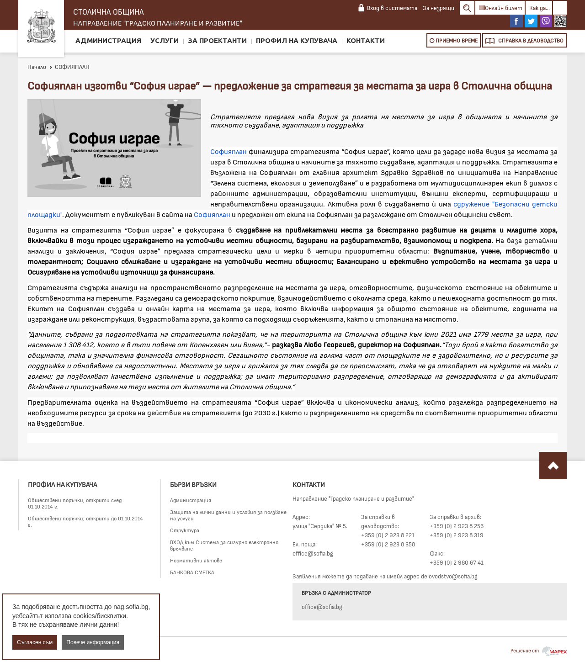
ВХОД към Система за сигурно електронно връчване (224, 545)
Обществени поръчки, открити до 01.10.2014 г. (85, 521)
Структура (184, 530)
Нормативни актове (196, 560)
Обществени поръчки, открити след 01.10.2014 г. (75, 503)
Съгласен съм (35, 642)
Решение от (539, 650)
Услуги (164, 40)
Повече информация (92, 642)
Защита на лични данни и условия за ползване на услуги (228, 514)
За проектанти (217, 40)
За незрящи (438, 7)
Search (467, 8)
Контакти (365, 40)
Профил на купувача (296, 40)
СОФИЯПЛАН (69, 66)
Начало (36, 66)
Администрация (108, 40)
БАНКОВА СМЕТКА (192, 572)
